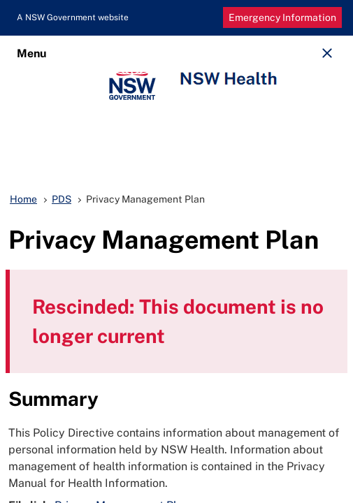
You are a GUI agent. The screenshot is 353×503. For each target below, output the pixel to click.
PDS (61, 199)
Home (23, 199)
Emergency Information (282, 17)
